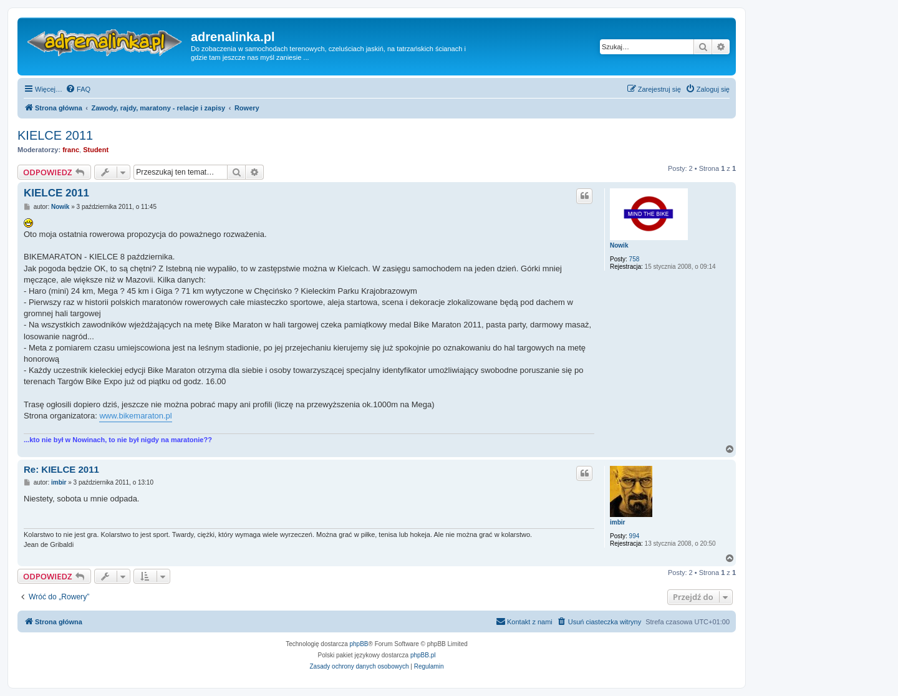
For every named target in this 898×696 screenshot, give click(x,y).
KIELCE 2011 (55, 135)
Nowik (619, 245)
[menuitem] (77, 89)
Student (96, 149)
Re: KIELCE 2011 (61, 469)
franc (70, 149)
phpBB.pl (423, 655)
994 (634, 536)
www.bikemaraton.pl (135, 415)
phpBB (359, 643)
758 (634, 259)
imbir (617, 522)
